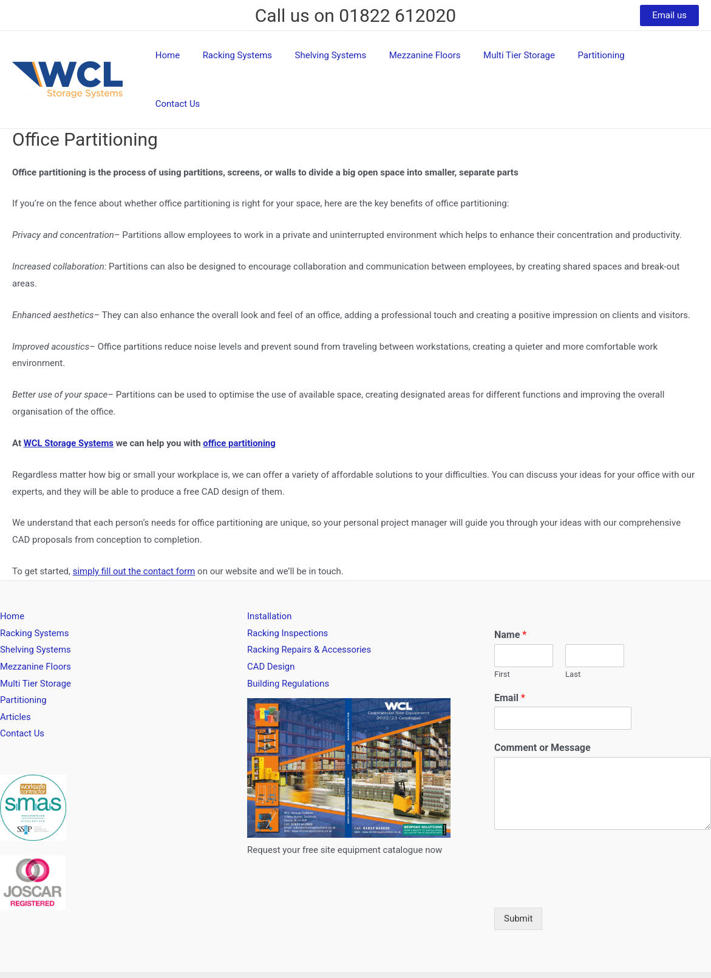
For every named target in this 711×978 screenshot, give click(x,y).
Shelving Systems (347, 58)
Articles (15, 675)
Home (192, 58)
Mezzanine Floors (436, 58)
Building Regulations (288, 641)
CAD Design (271, 624)
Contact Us (667, 58)
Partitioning (603, 58)
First (502, 631)
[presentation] (586, 845)
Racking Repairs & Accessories (309, 607)
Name (510, 592)
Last (572, 631)
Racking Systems (257, 58)
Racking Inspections (287, 590)
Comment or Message (542, 705)
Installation (269, 573)
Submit (518, 876)
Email (509, 655)
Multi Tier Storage (526, 58)
